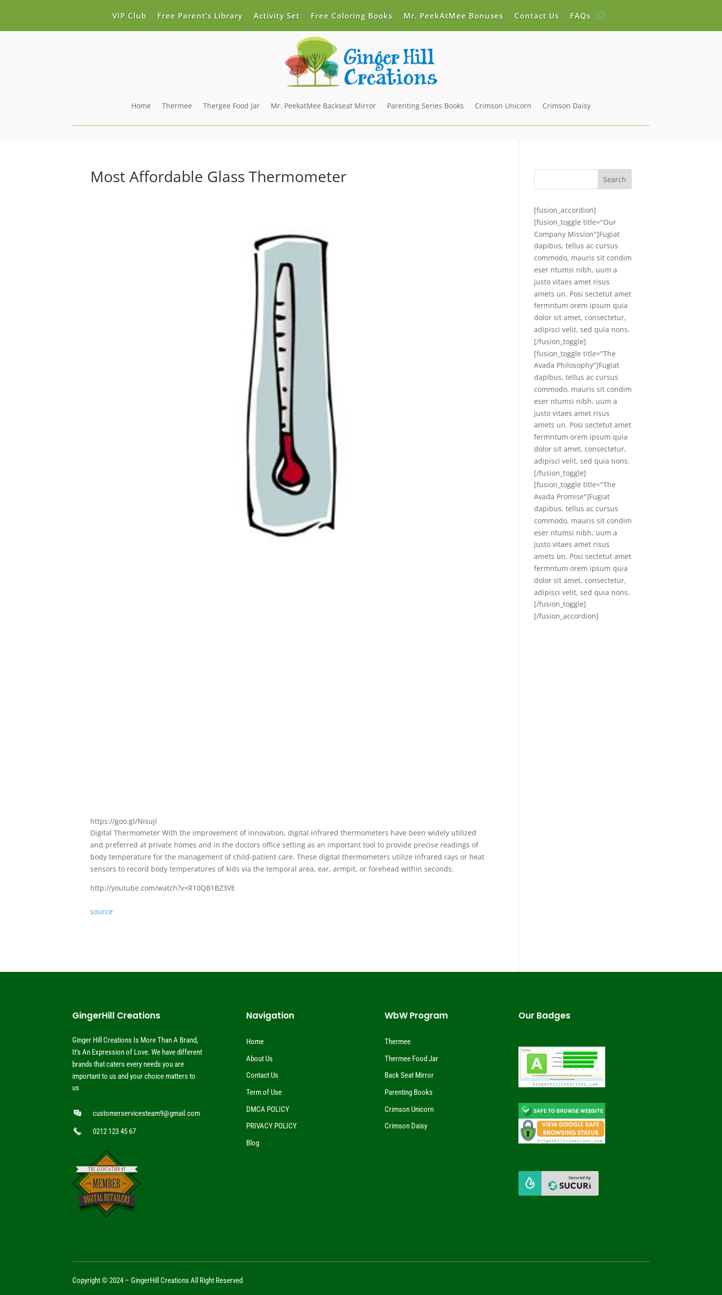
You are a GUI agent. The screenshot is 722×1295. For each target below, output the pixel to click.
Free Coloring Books (352, 16)
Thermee (177, 105)
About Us (259, 1058)
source (101, 911)
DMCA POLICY (267, 1109)
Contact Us (536, 16)
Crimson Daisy (567, 105)
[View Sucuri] (558, 1193)
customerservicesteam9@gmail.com (146, 1113)
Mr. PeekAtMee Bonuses (453, 16)
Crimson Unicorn (503, 105)
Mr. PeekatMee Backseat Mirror (323, 105)
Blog (252, 1142)
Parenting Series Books (425, 105)
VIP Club (129, 16)
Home (141, 105)
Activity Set (277, 16)
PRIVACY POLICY (271, 1125)
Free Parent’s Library (200, 16)
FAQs (580, 16)
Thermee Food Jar (411, 1058)
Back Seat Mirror (409, 1075)
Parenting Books (409, 1092)
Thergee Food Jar (231, 105)
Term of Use (264, 1092)
